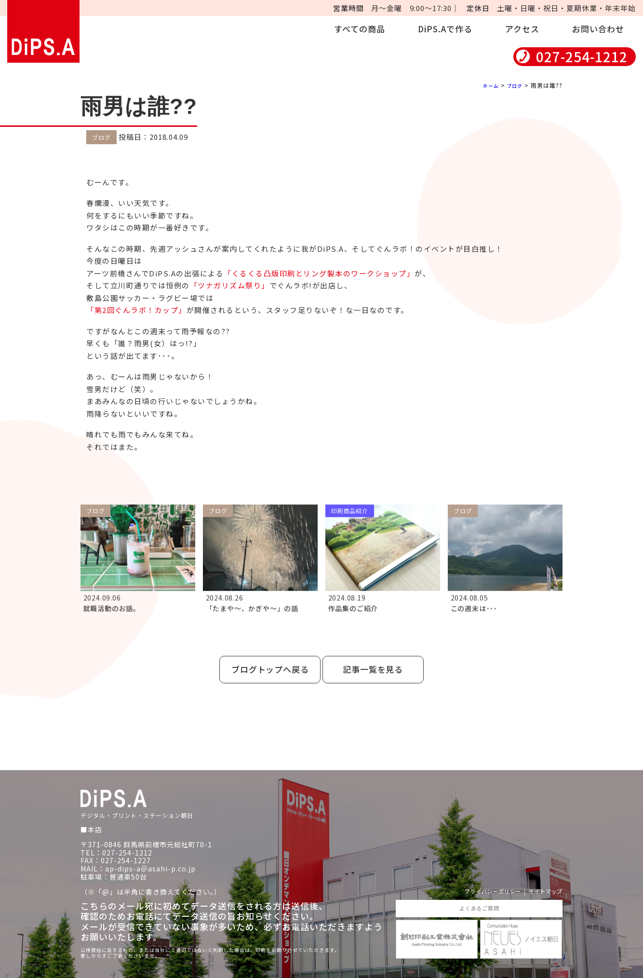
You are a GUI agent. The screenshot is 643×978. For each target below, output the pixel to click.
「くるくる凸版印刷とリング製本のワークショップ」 (319, 273)
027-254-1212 (582, 56)
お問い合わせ (598, 29)
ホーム (486, 85)
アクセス (522, 29)
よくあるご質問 (479, 897)
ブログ (513, 85)
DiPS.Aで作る (445, 29)
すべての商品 (359, 29)
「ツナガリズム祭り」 (229, 285)
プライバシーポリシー (476, 879)
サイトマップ (541, 879)
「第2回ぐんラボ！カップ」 (136, 310)
